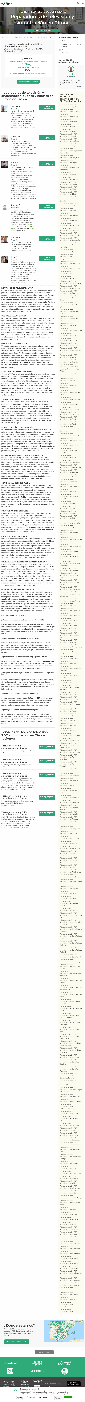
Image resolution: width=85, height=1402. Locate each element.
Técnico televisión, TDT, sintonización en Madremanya (71, 646)
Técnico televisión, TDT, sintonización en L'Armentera (70, 522)
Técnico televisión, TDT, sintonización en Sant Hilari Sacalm (70, 967)
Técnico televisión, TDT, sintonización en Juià (68, 517)
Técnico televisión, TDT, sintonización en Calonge (69, 251)
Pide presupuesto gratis (42, 30)
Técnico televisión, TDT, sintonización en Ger (68, 476)
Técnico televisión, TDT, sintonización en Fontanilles (70, 435)
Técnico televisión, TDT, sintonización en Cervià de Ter (71, 329)
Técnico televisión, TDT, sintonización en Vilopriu (69, 1310)
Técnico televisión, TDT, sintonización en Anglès (68, 135)
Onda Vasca (65, 1371)
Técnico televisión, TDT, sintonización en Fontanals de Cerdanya (71, 429)
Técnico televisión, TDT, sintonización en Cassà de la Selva (70, 298)
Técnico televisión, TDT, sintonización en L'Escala (69, 527)
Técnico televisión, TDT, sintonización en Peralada (69, 796)
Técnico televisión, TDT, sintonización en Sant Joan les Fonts (71, 995)
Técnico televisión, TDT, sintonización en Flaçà (68, 418)
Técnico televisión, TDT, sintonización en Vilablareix (70, 1238)
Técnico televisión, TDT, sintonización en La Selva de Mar (70, 556)
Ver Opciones (57, 1398)
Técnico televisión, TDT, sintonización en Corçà (68, 356)
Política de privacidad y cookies (11, 1383)
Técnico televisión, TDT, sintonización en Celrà (68, 325)
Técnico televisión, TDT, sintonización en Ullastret (69, 1177)
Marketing (20, 1399)
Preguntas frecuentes (5, 1385)
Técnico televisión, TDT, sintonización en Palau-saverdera (68, 757)
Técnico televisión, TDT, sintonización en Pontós (68, 813)
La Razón (38, 1371)
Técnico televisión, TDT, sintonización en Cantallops (70, 287)
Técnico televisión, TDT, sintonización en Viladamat (70, 1243)
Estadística (43, 1397)
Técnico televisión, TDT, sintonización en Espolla (69, 403)
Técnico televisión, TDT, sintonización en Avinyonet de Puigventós (71, 151)
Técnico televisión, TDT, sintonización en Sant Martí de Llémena (70, 1036)
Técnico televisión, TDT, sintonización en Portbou (69, 823)
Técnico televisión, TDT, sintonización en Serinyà (69, 1112)
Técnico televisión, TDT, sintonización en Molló (68, 693)
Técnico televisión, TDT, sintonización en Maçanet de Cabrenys (70, 669)
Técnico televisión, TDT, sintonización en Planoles (69, 801)
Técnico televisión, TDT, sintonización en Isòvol (68, 507)
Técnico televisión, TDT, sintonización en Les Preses (70, 600)
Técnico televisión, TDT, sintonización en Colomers (69, 344)
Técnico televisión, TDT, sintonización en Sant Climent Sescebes (71, 929)
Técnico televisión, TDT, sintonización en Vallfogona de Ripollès (70, 1203)
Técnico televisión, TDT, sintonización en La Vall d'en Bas (70, 575)
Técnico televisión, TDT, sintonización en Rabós (68, 842)
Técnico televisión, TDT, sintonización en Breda (68, 219)
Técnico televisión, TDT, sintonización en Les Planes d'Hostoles (70, 594)
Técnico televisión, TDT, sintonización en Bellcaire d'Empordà (69, 168)
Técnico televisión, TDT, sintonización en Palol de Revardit (69, 764)
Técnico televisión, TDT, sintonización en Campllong (70, 267)
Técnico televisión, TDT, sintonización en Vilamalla (69, 1284)
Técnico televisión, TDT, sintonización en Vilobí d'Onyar (68, 1304)
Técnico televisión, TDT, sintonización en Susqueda (70, 1139)
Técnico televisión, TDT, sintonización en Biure (68, 188)
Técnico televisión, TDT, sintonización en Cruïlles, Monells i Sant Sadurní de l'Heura (69, 368)
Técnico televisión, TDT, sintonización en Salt (68, 909)
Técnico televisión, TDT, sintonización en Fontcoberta (71, 440)
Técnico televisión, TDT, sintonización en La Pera (69, 550)
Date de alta (44, 1352)
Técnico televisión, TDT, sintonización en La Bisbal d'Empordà (69, 533)
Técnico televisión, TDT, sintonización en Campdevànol (68, 257)
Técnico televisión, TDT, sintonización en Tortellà (69, 1163)
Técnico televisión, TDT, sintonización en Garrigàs (69, 471)
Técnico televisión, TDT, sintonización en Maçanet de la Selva (70, 675)
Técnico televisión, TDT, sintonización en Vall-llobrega (71, 1197)
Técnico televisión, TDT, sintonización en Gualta (68, 490)
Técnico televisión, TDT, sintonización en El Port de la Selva (70, 393)
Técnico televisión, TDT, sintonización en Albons (68, 120)
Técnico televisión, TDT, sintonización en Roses (68, 892)
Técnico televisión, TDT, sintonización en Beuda (68, 183)
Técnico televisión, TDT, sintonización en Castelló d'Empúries (69, 319)
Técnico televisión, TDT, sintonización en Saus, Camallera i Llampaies (68, 1106)
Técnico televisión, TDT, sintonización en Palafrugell (70, 734)
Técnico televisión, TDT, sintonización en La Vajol (69, 569)
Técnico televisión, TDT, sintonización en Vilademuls (70, 1252)
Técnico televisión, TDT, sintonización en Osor (68, 729)
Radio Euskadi (65, 1363)
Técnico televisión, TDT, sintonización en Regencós (70, 847)
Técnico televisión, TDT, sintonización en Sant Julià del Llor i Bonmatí (69, 1015)
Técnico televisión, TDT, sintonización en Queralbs (69, 837)
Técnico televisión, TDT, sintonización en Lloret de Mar (69, 635)
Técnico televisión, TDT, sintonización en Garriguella (70, 466)
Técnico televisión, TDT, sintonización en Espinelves (70, 398)
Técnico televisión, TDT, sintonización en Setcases (69, 1124)
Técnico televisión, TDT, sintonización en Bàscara (69, 229)
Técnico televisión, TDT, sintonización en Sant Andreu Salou (71, 915)
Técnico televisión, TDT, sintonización (34, 37)
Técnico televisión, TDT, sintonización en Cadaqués (70, 239)
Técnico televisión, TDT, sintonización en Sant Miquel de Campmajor (70, 1043)
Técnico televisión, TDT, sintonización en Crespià (69, 361)
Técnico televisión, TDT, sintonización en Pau (68, 784)
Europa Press (38, 1363)
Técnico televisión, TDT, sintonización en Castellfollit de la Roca (70, 312)
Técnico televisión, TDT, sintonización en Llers (68, 629)
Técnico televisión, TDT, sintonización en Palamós (69, 739)
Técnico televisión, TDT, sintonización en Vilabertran (70, 1233)
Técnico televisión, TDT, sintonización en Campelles (70, 263)
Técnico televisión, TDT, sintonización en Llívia (68, 641)
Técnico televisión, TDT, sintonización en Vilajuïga (69, 1267)
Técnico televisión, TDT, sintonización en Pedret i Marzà (69, 790)
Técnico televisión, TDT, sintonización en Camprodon (70, 272)
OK (68, 1397)
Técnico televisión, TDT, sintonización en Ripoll (68, 866)
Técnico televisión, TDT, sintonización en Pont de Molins (69, 807)
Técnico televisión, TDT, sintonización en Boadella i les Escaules (71, 199)
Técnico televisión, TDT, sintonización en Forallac (69, 444)
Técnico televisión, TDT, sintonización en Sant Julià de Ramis (71, 1008)
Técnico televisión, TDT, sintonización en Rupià (68, 897)
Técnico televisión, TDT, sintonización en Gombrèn (69, 486)
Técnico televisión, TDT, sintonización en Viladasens (70, 1248)
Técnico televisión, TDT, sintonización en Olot (68, 720)
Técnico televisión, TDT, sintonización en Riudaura (69, 876)
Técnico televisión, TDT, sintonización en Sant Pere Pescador (70, 1069)
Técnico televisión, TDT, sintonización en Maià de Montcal (69, 652)
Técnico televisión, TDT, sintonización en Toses (68, 1167)
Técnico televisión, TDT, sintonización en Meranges (70, 681)
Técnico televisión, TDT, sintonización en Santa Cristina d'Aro (68, 1083)
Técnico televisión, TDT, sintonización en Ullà (68, 1182)
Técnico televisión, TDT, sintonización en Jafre (68, 512)
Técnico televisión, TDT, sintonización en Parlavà (69, 780)
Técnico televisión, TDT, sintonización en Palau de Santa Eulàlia (69, 745)
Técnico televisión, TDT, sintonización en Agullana (69, 106)
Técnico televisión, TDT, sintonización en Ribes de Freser (69, 853)
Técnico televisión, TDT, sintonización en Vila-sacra (69, 1228)
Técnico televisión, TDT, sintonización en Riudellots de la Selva (71, 882)
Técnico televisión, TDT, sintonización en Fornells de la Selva (70, 450)
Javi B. (71, 74)
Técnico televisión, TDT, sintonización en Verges (68, 1213)
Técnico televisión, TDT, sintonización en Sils (68, 1129)
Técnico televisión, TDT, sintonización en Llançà (68, 624)
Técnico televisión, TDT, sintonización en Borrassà (69, 214)
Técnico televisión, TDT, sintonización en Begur (68, 162)
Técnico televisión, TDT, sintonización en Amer (68, 130)
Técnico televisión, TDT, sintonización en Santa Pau (70, 1096)
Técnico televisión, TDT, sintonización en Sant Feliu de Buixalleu (71, 936)
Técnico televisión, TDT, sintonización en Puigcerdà (70, 828)
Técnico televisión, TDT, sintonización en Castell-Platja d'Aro (71, 305)
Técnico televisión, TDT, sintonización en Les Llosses (70, 588)
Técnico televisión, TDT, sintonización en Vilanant (69, 1294)
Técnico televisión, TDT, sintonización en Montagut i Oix (70, 704)
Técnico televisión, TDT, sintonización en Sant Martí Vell (70, 1029)
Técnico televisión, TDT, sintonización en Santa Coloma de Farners (68, 1076)
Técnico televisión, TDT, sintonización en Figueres (69, 413)
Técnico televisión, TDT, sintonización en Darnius (69, 375)
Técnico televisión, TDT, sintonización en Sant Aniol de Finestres (71, 922)
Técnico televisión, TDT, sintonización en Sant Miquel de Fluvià (70, 1050)
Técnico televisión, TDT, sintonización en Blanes (68, 193)
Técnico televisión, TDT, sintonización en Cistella (68, 334)
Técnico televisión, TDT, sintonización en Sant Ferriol (70, 956)
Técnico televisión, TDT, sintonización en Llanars (68, 619)
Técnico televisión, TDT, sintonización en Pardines (69, 775)
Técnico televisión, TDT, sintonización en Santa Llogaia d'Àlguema (71, 1090)
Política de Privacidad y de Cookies (62, 1394)
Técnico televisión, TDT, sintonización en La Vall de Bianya (69, 582)
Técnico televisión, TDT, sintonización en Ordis (68, 725)
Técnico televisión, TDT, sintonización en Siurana (69, 1134)
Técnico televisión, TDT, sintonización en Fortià (68, 456)
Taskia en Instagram (59, 1384)
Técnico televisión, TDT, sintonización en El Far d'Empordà (68, 386)
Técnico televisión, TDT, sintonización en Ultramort (70, 1187)
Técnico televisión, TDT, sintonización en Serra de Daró (69, 1118)
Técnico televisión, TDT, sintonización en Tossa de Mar (71, 1172)
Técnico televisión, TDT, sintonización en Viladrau (69, 1257)
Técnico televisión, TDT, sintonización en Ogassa (68, 715)
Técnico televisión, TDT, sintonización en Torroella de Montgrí (70, 1157)
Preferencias (31, 1397)
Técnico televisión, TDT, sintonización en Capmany (69, 292)
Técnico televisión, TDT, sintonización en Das (68, 380)
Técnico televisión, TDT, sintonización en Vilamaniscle (70, 1289)
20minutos (10, 1371)
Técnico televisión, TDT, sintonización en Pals (68, 770)
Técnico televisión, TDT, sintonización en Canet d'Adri (70, 282)
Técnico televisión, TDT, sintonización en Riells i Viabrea (68, 860)
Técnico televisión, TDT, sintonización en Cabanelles (70, 234)
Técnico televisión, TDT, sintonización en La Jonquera (70, 545)
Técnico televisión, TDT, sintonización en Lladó (68, 605)
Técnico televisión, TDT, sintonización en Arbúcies (69, 140)
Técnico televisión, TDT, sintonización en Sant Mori (69, 1056)
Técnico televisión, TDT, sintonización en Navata (68, 710)
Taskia (3, 37)
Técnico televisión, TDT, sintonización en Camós (68, 277)
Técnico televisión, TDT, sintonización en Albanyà (69, 115)
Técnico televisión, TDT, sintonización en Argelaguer (70, 145)
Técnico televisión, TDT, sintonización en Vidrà (68, 1223)
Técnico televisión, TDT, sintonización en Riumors (69, 888)
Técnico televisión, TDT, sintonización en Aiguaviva (69, 111)
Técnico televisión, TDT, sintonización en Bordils (68, 210)
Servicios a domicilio (14, 37)
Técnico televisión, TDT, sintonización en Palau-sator (70, 751)
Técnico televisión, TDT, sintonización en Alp (68, 125)
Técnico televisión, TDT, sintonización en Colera (68, 339)
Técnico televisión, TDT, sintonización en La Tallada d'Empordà (70, 563)
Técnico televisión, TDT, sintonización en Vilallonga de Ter (71, 1273)
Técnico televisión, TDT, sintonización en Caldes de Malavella (69, 245)
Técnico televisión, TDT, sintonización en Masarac (69, 658)
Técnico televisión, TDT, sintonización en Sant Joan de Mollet (71, 981)
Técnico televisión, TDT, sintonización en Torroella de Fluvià (70, 1150)
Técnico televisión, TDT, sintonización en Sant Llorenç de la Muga (71, 1022)
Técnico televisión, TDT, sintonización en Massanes (69, 663)
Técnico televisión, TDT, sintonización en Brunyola (69, 224)
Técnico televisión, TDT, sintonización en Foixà (68, 423)
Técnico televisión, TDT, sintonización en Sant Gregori (71, 961)
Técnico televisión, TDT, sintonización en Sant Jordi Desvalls (70, 1001)
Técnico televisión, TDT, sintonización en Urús (68, 1192)
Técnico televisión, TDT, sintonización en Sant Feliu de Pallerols (71, 950)
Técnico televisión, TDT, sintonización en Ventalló (69, 1209)
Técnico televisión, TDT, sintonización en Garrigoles (70, 461)
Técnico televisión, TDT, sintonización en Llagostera (70, 610)
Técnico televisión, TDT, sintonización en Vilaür (68, 1299)
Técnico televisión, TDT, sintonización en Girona (68, 481)
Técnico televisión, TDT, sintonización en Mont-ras (69, 698)
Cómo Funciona (4, 1381)
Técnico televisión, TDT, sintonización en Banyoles (69, 157)
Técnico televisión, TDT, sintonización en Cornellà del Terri (70, 350)
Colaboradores (24, 1386)
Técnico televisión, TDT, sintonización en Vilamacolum (71, 1279)
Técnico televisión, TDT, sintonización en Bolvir (68, 205)
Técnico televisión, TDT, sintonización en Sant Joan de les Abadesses (71, 988)
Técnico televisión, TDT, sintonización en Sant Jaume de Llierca (70, 974)
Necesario (20, 1397)
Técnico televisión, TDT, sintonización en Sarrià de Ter (71, 1101)
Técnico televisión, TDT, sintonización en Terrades (69, 1144)
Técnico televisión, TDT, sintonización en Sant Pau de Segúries (70, 1062)
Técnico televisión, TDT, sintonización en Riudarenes (70, 871)
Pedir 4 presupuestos (47, 107)
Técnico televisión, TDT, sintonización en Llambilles (70, 614)
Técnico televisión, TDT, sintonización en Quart (68, 833)
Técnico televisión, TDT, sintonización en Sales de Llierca (69, 903)
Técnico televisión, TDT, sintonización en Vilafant (69, 1262)
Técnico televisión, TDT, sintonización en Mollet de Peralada (69, 687)
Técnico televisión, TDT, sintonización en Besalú (68, 173)
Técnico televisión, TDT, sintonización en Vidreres (69, 1218)
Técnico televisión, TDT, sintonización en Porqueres (70, 818)
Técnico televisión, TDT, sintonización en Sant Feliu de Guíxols (71, 943)
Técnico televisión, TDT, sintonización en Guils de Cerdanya (69, 496)
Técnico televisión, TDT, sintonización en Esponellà (70, 408)
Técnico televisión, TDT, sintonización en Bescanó (69, 178)
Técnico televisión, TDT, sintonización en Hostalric (69, 502)
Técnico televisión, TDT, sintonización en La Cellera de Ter (71, 540)
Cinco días (10, 1363)
